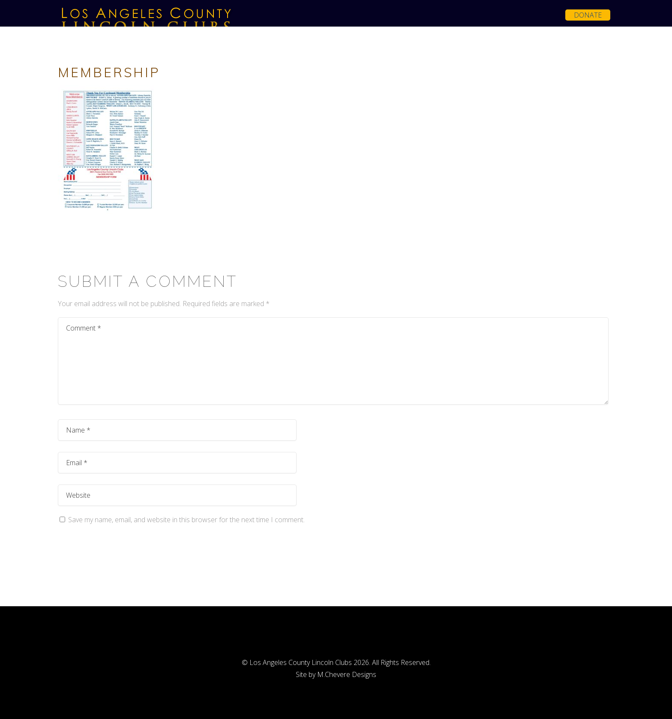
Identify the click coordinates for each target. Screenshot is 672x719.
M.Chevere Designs (346, 674)
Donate (588, 15)
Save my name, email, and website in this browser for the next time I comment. (186, 519)
